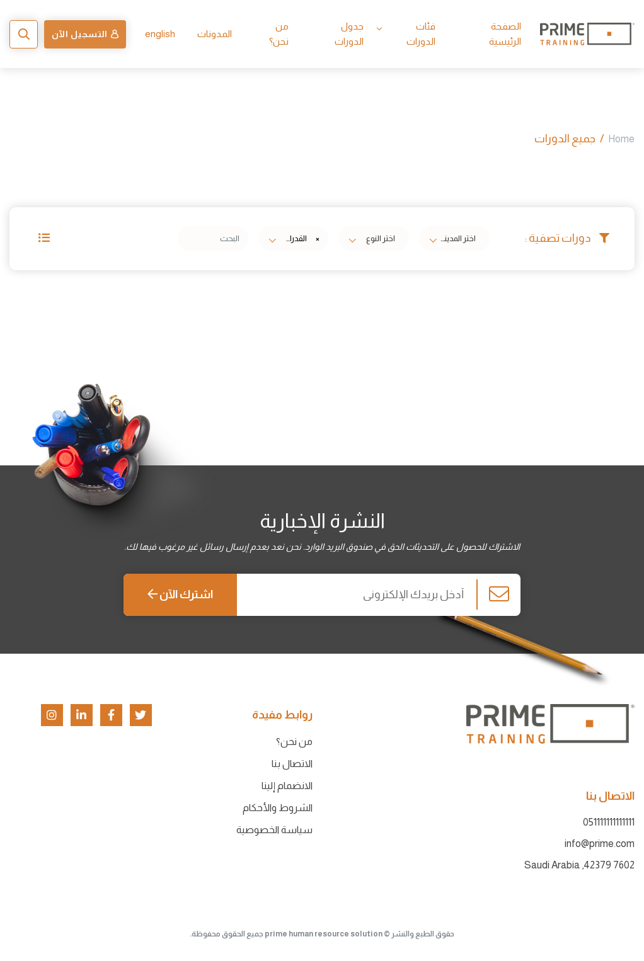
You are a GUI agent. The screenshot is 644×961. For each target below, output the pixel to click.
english (160, 33)
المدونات (214, 33)
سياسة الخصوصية (274, 829)
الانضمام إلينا (287, 785)
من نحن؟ (294, 741)
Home (621, 139)
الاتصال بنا (292, 763)
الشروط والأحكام (278, 807)
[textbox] (458, 238)
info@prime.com (600, 843)
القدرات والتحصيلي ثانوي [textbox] (291, 238)
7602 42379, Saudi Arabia (579, 865)
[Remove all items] (315, 238)
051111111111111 (609, 822)
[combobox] (454, 238)
